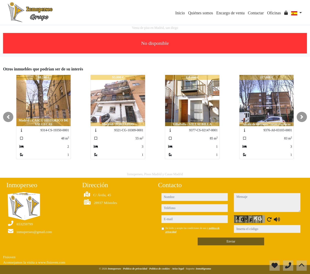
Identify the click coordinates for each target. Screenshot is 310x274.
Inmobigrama (203, 268)
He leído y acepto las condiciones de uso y (193, 230)
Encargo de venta (230, 13)
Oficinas (274, 13)
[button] (8, 117)
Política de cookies (159, 268)
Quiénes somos (200, 13)
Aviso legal (178, 268)
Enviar (231, 241)
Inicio (180, 13)
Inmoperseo (115, 268)
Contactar (256, 13)
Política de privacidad (135, 268)
